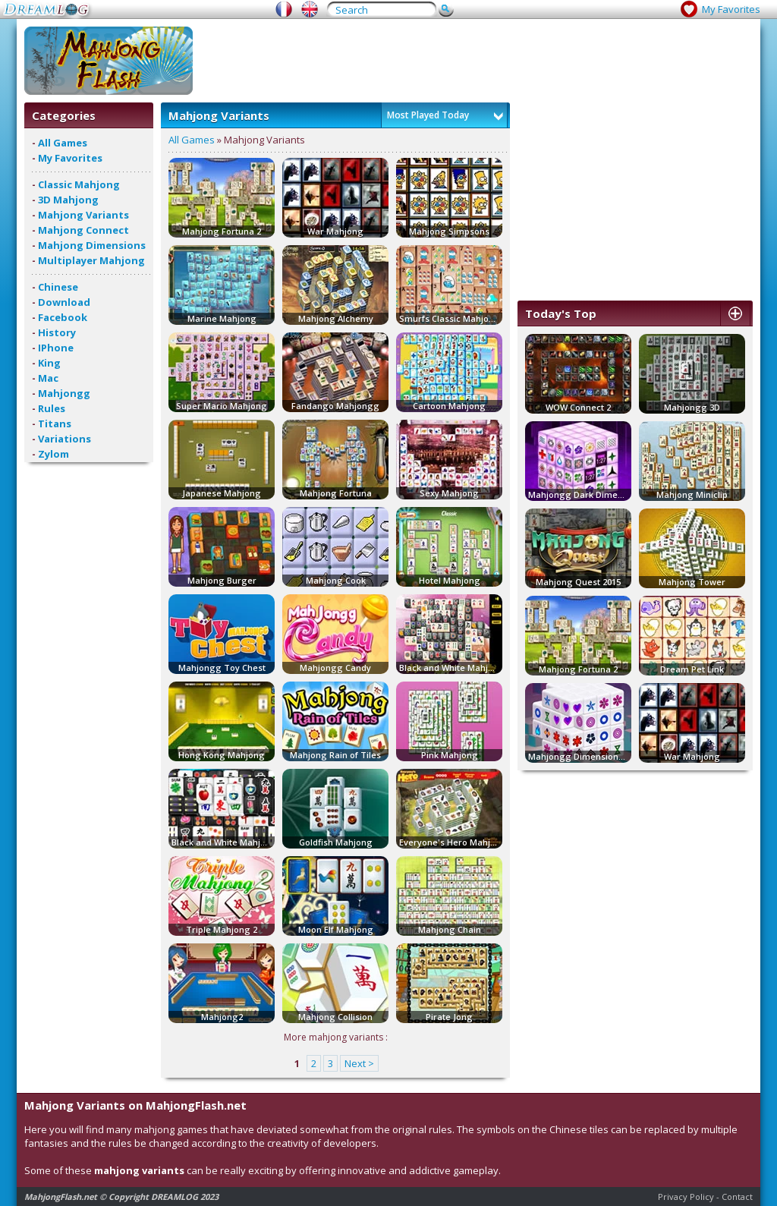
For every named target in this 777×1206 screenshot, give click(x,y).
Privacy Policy (686, 1196)
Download (64, 302)
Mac (48, 378)
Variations (64, 439)
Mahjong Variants (83, 215)
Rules (51, 408)
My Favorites (731, 9)
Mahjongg (64, 393)
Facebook (62, 317)
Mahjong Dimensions (92, 245)
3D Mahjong (68, 199)
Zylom (53, 454)
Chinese (58, 287)
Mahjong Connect (83, 230)
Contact (737, 1196)
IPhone (56, 347)
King (49, 363)
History (57, 332)
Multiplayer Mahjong (91, 260)
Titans (54, 423)
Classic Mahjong (79, 184)
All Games (62, 143)
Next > (359, 1063)
